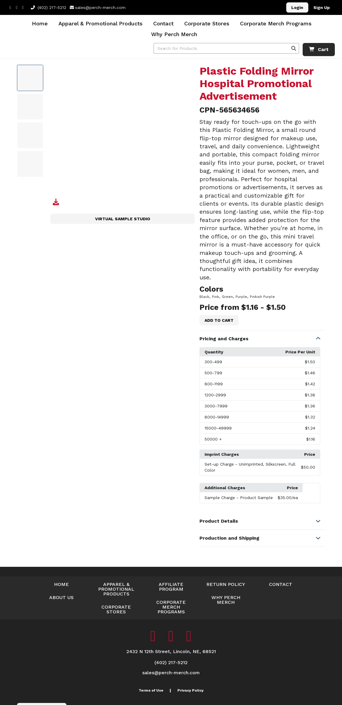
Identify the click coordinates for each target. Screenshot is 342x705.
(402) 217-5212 (48, 7)
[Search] (294, 48)
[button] (262, 338)
